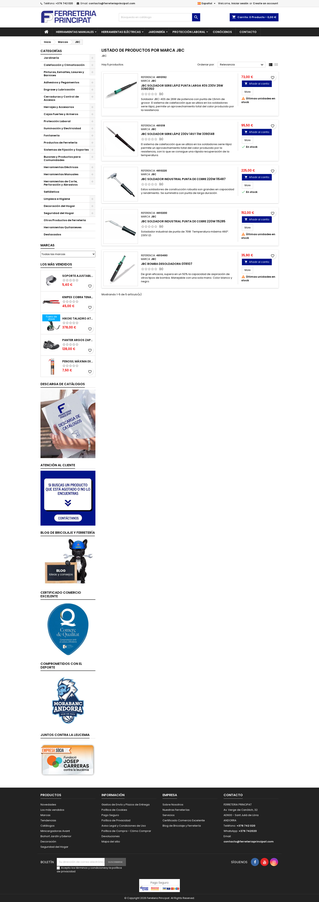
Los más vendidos (56, 264)
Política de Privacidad (116, 820)
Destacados (52, 234)
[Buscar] (159, 17)
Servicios (169, 815)
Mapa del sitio (111, 841)
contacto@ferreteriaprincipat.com (112, 3)
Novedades (48, 804)
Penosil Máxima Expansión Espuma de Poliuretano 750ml (78, 361)
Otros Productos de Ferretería (65, 220)
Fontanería (52, 135)
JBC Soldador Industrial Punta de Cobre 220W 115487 (183, 179)
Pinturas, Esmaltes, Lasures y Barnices (64, 73)
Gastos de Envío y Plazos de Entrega (126, 804)
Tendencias (48, 820)
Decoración (48, 841)
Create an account (265, 3)
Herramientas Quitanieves (62, 227)
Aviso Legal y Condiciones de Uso (124, 826)
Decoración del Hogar (59, 206)
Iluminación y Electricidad (62, 128)
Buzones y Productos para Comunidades (62, 158)
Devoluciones (111, 836)
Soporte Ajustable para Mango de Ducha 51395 (78, 275)
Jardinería (156, 32)
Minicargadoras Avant (55, 831)
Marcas (47, 245)
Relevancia (242, 64)
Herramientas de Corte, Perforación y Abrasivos (61, 183)
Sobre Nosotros (173, 804)
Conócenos (222, 32)
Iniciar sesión (239, 3)
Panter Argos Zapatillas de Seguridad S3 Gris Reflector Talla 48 (78, 340)
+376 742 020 (64, 3)
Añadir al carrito (257, 83)
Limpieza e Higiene (57, 199)
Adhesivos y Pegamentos (61, 82)
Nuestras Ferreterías (176, 810)
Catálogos (47, 826)
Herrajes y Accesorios (59, 107)
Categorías (51, 51)
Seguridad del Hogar (59, 213)
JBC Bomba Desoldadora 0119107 (166, 264)
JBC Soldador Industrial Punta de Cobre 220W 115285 (183, 221)
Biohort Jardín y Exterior (55, 836)
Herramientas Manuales (75, 32)
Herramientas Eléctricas (121, 32)
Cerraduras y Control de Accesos (61, 98)
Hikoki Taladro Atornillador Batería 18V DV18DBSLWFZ (78, 318)
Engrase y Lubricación (59, 89)
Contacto (248, 32)
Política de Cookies (114, 810)
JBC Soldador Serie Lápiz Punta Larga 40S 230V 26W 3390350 (182, 87)
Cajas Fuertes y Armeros (61, 114)
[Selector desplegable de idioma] (207, 3)
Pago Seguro (110, 815)
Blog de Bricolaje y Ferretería (182, 826)
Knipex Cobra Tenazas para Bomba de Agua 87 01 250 (78, 297)
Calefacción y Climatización (64, 65)
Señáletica (51, 192)
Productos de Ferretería (60, 143)
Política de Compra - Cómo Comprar (126, 831)
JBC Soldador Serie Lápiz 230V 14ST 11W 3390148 (177, 134)
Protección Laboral (189, 32)
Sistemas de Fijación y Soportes (66, 150)
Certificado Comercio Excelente (184, 820)
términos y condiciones (91, 868)
